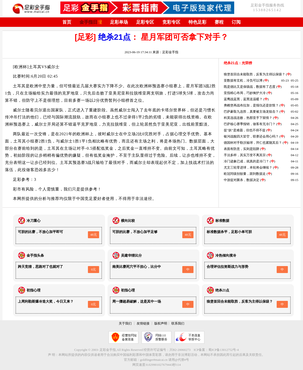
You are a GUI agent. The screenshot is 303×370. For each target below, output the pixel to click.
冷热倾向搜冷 (225, 255)
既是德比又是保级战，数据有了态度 (249, 87)
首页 (66, 22)
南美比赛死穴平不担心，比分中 (136, 267)
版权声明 (160, 323)
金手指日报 (90, 22)
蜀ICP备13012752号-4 (223, 350)
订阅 (236, 22)
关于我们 (125, 323)
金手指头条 (35, 255)
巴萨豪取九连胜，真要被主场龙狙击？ (251, 111)
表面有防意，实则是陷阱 (241, 149)
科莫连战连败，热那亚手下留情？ (248, 118)
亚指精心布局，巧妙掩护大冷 (245, 93)
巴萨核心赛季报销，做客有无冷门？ (249, 124)
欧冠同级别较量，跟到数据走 (245, 174)
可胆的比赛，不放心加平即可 (40, 232)
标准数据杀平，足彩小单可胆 (229, 232)
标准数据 (222, 221)
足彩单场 (119, 22)
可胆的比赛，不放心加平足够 (134, 232)
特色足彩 (197, 22)
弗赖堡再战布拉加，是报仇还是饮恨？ (251, 105)
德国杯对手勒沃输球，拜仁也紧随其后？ (253, 142)
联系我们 (177, 323)
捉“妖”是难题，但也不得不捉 (244, 130)
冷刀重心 (33, 221)
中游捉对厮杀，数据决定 (241, 180)
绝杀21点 (114, 37)
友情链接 (143, 323)
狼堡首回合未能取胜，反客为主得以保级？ (254, 74)
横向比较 (128, 221)
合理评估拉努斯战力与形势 (227, 267)
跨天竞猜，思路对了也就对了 (40, 267)
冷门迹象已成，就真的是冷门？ (246, 161)
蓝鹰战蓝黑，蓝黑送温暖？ (243, 99)
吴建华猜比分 (131, 255)
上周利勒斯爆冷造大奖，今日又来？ (46, 301)
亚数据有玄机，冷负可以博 (243, 80)
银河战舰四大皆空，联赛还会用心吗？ (251, 136)
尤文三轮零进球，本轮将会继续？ (248, 167)
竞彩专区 (171, 22)
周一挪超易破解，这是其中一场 (136, 301)
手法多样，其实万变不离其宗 (245, 155)
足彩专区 (145, 22)
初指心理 (33, 290)
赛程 (219, 22)
